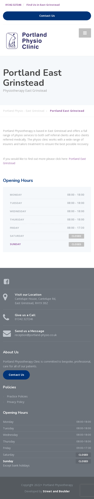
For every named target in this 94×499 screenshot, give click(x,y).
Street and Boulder (56, 491)
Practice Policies (17, 396)
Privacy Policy (15, 402)
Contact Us (47, 16)
